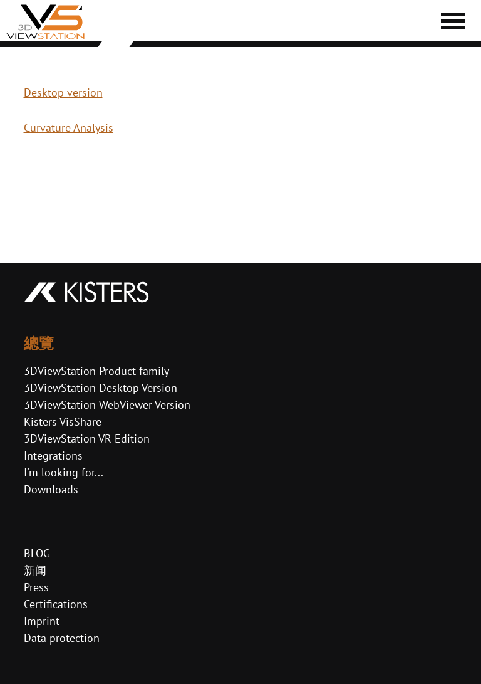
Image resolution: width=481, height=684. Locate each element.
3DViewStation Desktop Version (100, 388)
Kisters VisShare (62, 421)
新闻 (35, 570)
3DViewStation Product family (96, 371)
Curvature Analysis (68, 127)
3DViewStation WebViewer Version (107, 404)
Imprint (41, 621)
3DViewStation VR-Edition (87, 438)
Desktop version (63, 92)
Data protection (62, 638)
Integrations (53, 455)
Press (36, 587)
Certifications (56, 604)
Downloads (51, 489)
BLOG (37, 553)
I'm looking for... (63, 472)
